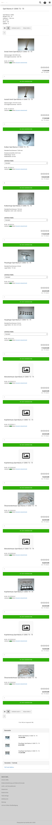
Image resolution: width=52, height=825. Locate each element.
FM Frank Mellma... (9, 767)
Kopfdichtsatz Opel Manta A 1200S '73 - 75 (18, 592)
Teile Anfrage (5, 795)
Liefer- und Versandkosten (8, 786)
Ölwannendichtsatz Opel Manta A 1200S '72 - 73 (20, 506)
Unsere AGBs (5, 780)
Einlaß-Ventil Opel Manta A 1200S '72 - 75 (18, 52)
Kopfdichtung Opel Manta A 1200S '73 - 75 (18, 635)
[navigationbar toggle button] (49, 2)
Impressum (4, 789)
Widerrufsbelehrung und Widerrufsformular (12, 783)
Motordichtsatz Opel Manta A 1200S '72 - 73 (19, 377)
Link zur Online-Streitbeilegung (9, 805)
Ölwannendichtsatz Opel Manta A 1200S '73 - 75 (20, 678)
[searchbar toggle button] (40, 2)
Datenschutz (4, 792)
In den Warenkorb (26, 81)
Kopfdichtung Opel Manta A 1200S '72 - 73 (18, 463)
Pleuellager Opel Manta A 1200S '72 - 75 (17, 263)
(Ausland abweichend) (21, 62)
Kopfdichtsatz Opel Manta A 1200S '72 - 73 (18, 420)
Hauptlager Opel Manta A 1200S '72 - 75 (17, 320)
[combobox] (16, 28)
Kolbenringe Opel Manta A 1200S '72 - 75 (18, 206)
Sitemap (3, 802)
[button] (5, 28)
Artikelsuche (4, 799)
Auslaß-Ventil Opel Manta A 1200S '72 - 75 (18, 99)
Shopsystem (20, 822)
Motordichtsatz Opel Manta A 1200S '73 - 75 (19, 549)
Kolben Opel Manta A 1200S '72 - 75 (16, 147)
